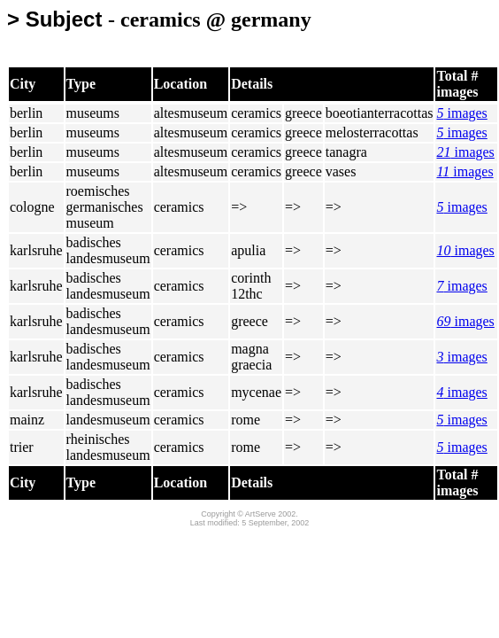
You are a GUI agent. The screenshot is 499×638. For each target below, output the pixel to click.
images (461, 113)
